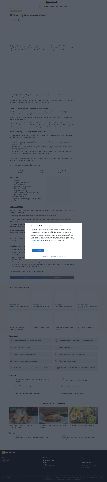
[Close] (79, 225)
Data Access (53, 256)
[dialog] (53, 241)
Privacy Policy (62, 256)
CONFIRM (40, 250)
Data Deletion (45, 256)
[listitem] (53, 246)
